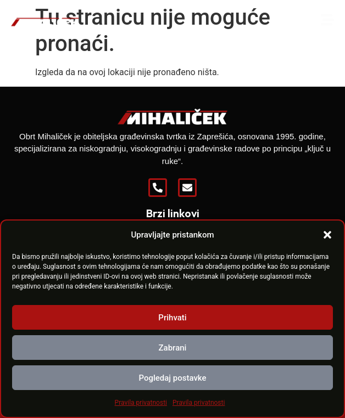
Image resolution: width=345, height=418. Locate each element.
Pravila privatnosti (141, 402)
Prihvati (172, 318)
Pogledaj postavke (172, 378)
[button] (327, 234)
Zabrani (173, 348)
